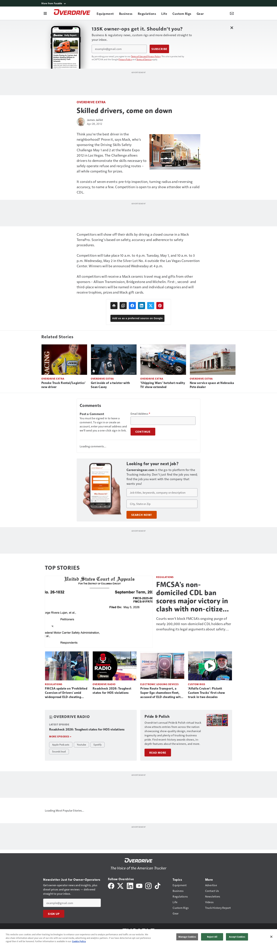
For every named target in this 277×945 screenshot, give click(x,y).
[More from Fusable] (138, 3)
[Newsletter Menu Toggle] (232, 13)
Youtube (81, 744)
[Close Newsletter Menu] (231, 27)
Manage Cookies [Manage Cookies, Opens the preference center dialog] (187, 936)
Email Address (140, 413)
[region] (138, 937)
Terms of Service (144, 59)
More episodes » (60, 736)
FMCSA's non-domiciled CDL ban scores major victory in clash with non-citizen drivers (192, 596)
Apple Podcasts (60, 744)
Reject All (212, 936)
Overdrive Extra (91, 102)
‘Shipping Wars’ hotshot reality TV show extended (162, 385)
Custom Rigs (196, 684)
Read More (157, 748)
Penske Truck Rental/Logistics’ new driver (63, 385)
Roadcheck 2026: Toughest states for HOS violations (112, 691)
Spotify (97, 744)
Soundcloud (59, 751)
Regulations (165, 577)
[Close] (271, 937)
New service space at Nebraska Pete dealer (212, 385)
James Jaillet (95, 120)
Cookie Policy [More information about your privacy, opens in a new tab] (79, 941)
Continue (143, 431)
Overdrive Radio (104, 684)
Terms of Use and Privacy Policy (146, 56)
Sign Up (54, 911)
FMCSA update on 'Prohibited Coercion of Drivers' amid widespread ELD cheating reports (66, 693)
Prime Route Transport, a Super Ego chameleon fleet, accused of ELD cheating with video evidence (161, 693)
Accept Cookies (237, 936)
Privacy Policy (125, 59)
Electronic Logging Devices (159, 684)
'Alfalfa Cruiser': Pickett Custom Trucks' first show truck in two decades (206, 693)
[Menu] (45, 13)
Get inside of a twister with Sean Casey (110, 385)
